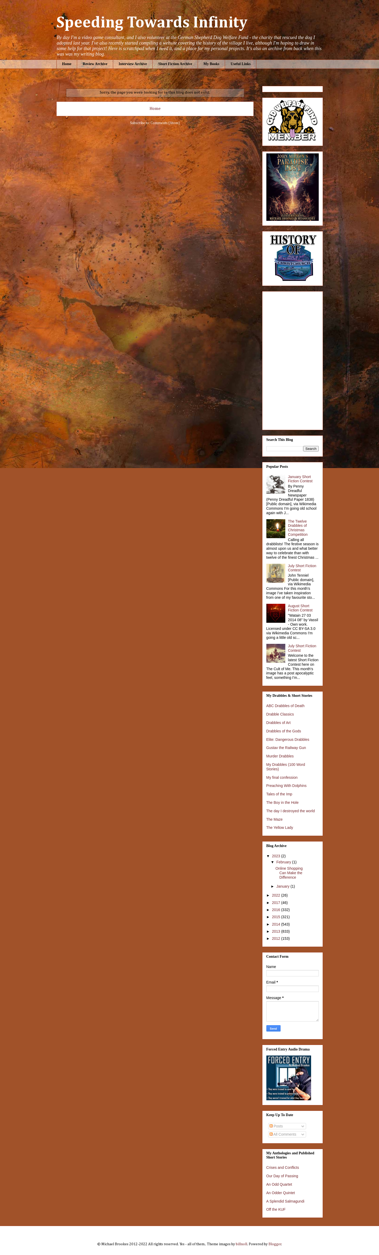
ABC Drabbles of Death (285, 706)
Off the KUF (276, 1209)
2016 (276, 910)
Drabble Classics (280, 714)
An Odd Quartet (279, 1184)
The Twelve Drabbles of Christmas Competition (298, 528)
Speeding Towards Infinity (151, 23)
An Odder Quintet (280, 1193)
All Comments (283, 1134)
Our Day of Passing (282, 1176)
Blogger (274, 1244)
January (283, 886)
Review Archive (95, 64)
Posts (276, 1126)
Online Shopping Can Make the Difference (289, 872)
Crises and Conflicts (282, 1167)
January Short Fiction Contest (300, 479)
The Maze (274, 819)
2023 (276, 856)
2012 (276, 938)
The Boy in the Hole (282, 802)
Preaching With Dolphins (286, 786)
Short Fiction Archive (175, 64)
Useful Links (241, 64)
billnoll (241, 1244)
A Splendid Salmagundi (285, 1201)
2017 (276, 903)
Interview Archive (133, 64)
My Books (211, 64)
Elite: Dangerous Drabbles (287, 739)
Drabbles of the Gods (283, 731)
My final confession (282, 777)
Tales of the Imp (279, 794)
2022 (276, 895)
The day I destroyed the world (290, 811)
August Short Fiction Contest (300, 608)
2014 (276, 924)
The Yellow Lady (279, 827)
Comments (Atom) (165, 123)
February (284, 862)
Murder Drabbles (280, 756)
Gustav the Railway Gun (286, 748)
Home (67, 64)
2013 (276, 931)
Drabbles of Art (278, 723)
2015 (276, 917)
